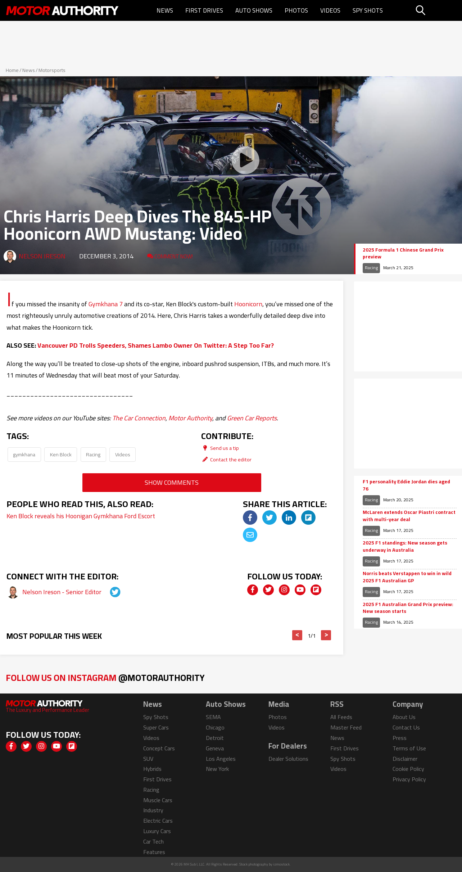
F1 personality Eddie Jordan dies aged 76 (406, 485)
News (165, 10)
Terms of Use (409, 748)
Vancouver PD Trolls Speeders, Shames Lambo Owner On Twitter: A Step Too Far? (155, 345)
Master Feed (346, 727)
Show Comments (172, 482)
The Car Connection (139, 418)
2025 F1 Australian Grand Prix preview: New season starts (408, 608)
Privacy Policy (409, 779)
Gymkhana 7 (106, 304)
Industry (153, 810)
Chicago (215, 727)
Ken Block (61, 454)
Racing (93, 454)
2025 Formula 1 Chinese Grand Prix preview (403, 254)
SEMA (213, 716)
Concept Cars (159, 748)
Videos (330, 10)
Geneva (215, 748)
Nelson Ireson (42, 256)
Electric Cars (158, 820)
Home (12, 70)
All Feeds (341, 716)
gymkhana (24, 454)
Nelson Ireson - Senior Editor (62, 592)
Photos (296, 10)
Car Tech (153, 841)
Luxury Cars (157, 831)
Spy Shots (368, 10)
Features (154, 851)
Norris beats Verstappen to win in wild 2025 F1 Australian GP (407, 577)
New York (217, 768)
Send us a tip (220, 448)
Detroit (215, 737)
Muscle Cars (157, 800)
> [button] (326, 635)
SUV (148, 758)
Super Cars (156, 727)
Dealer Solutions (288, 758)
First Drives (204, 10)
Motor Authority (190, 418)
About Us (404, 716)
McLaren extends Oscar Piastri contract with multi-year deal (409, 516)
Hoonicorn (248, 304)
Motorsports (51, 70)
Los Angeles (221, 758)
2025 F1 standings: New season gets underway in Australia (405, 546)
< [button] (297, 635)
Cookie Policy (408, 768)
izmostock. (282, 864)
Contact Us (406, 727)
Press (400, 737)
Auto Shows (253, 10)
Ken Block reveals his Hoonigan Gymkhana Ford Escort (80, 516)
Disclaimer (405, 758)
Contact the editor (226, 459)
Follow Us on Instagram (105, 677)
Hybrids (152, 768)
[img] (250, 517)
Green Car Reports (252, 418)
